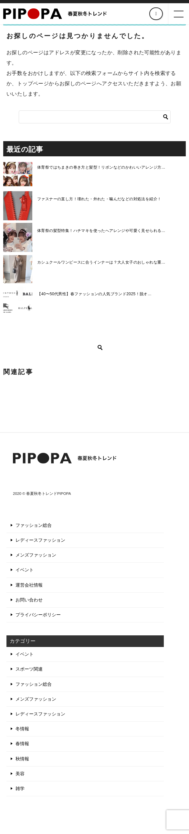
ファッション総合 (34, 525)
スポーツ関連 (29, 669)
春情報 (22, 743)
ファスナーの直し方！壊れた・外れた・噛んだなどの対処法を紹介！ (99, 199)
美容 (20, 773)
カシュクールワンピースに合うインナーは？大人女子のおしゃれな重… (101, 262)
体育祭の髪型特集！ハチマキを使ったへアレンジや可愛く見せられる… (101, 230)
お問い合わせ (29, 599)
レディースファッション (40, 540)
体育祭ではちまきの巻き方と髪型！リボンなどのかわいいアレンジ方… (101, 167)
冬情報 (22, 728)
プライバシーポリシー (38, 614)
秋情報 (22, 758)
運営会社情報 (29, 585)
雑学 (20, 788)
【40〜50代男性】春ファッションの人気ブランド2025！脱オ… (94, 294)
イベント (25, 569)
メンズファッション (36, 555)
